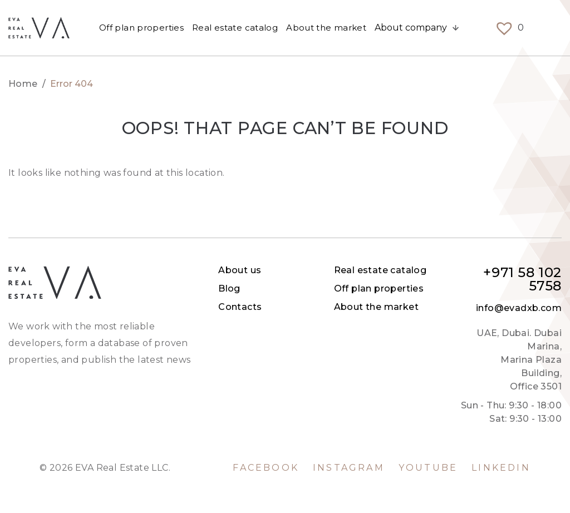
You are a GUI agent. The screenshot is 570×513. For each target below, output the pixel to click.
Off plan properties (141, 27)
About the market (326, 27)
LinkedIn (500, 467)
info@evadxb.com (519, 308)
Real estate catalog (235, 27)
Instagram (349, 467)
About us (239, 270)
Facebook (266, 467)
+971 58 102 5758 (522, 279)
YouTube (428, 467)
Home (23, 84)
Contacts (240, 307)
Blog (229, 288)
